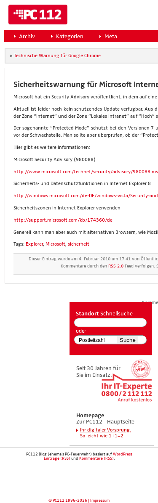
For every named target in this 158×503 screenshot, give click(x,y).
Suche (128, 340)
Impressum (100, 500)
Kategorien (69, 37)
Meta (110, 37)
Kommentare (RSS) (96, 458)
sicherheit (78, 244)
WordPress (122, 454)
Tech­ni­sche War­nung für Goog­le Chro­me (57, 55)
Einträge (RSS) (57, 458)
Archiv (27, 37)
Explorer (34, 244)
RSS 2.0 (115, 266)
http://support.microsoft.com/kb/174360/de (62, 220)
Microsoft (55, 244)
